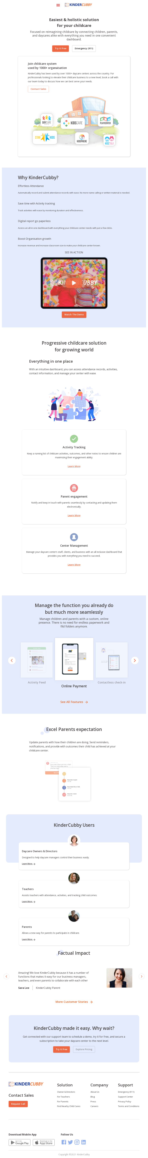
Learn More (74, 466)
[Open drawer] (58, 5)
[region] (74, 976)
